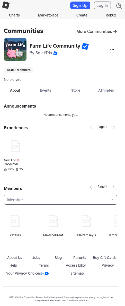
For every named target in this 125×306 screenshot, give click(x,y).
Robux (111, 15)
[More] (112, 49)
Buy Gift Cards (105, 257)
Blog (58, 257)
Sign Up (80, 5)
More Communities (94, 31)
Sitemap (77, 273)
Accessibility (76, 265)
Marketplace (48, 15)
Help (13, 265)
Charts (14, 15)
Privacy (108, 265)
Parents (79, 257)
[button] (85, 46)
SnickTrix (43, 52)
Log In (102, 5)
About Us (14, 257)
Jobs (36, 257)
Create (81, 15)
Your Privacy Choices (27, 273)
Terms (44, 265)
